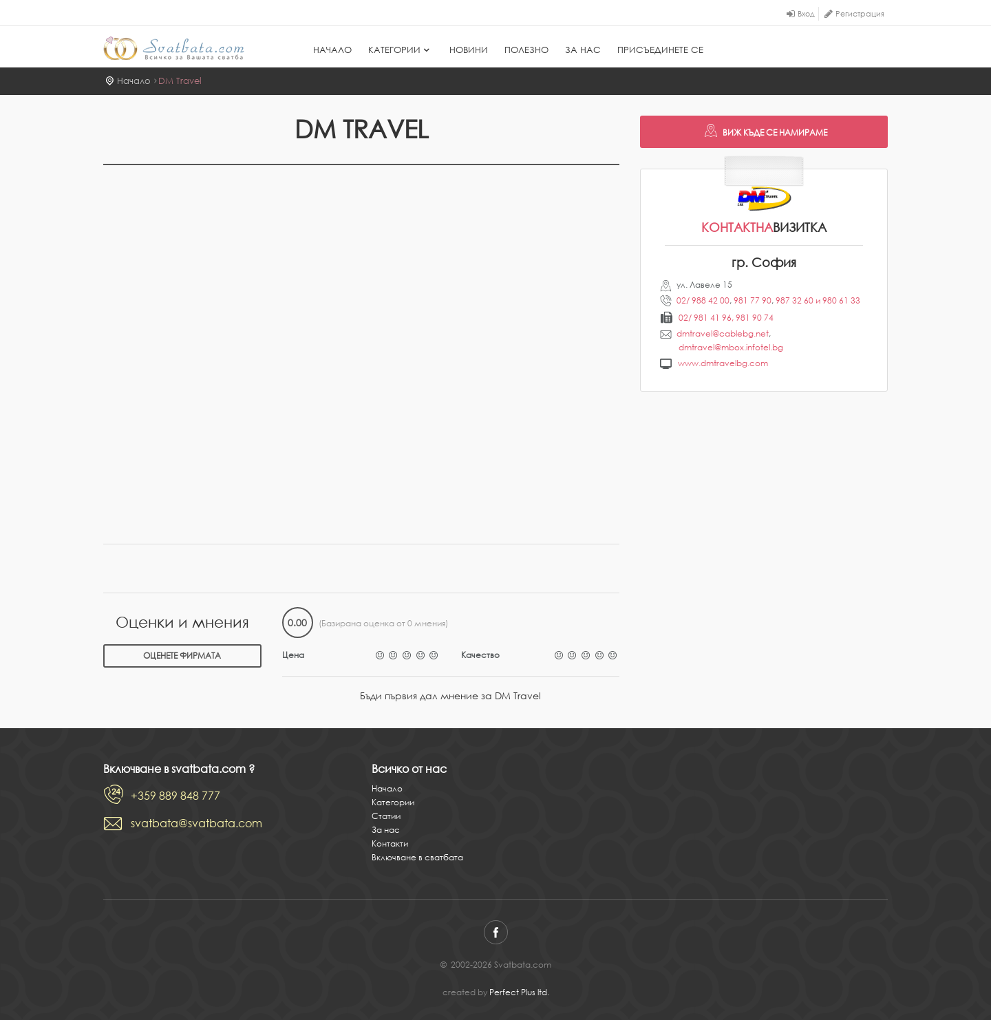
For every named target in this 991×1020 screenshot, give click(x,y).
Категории (400, 50)
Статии (386, 816)
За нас (583, 50)
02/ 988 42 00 (702, 300)
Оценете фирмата (182, 655)
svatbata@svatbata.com (196, 823)
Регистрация (859, 13)
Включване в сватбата (417, 857)
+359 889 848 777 (175, 796)
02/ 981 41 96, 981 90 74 (726, 317)
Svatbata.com (173, 48)
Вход (806, 13)
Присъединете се (660, 50)
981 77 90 (752, 300)
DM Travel (180, 81)
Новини (468, 50)
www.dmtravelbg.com (723, 363)
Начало (332, 50)
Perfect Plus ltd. (519, 992)
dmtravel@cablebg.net (722, 333)
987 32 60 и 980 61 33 (818, 300)
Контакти (390, 843)
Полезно (526, 50)
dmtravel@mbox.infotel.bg (731, 347)
